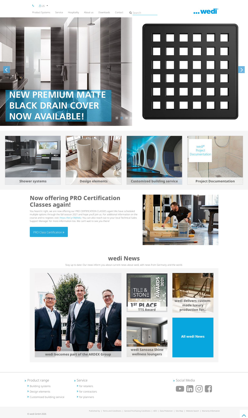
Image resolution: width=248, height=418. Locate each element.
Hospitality (73, 12)
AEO (155, 411)
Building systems (40, 386)
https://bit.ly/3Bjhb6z (70, 217)
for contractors (88, 391)
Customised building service (47, 397)
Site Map (179, 411)
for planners (86, 397)
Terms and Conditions (112, 411)
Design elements (40, 391)
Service (59, 12)
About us (88, 12)
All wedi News (192, 336)
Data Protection (166, 411)
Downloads (104, 12)
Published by (94, 411)
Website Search (192, 411)
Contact (119, 12)
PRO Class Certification (48, 232)
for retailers (86, 386)
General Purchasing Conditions (137, 411)
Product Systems (41, 12)
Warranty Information (211, 411)
